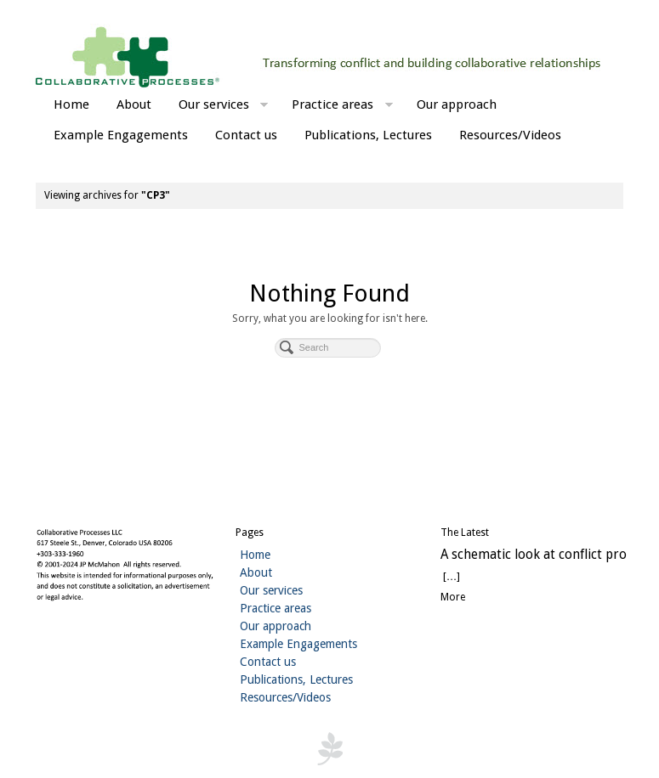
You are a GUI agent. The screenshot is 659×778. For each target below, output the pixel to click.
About (133, 104)
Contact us (246, 135)
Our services (224, 106)
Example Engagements (121, 135)
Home (71, 104)
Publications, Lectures (368, 135)
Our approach (457, 104)
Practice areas (342, 106)
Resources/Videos (510, 135)
